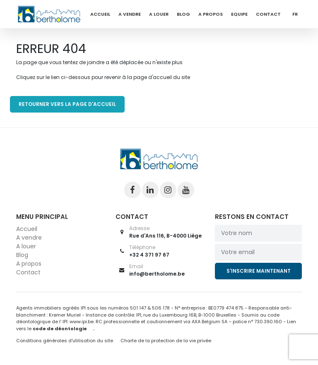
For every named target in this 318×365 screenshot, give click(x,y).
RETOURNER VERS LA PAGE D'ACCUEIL (67, 104)
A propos (210, 14)
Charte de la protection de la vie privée (165, 340)
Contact (268, 14)
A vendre (129, 14)
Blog (183, 14)
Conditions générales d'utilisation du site (64, 340)
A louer (159, 14)
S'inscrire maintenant (258, 270)
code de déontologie (60, 328)
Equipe (239, 14)
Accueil (100, 14)
